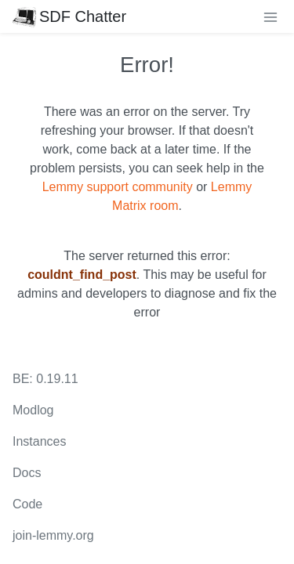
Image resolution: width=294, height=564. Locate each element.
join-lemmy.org (53, 535)
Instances (39, 441)
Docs (27, 472)
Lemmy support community (117, 186)
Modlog (33, 410)
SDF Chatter (69, 16)
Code (27, 504)
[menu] (270, 16)
